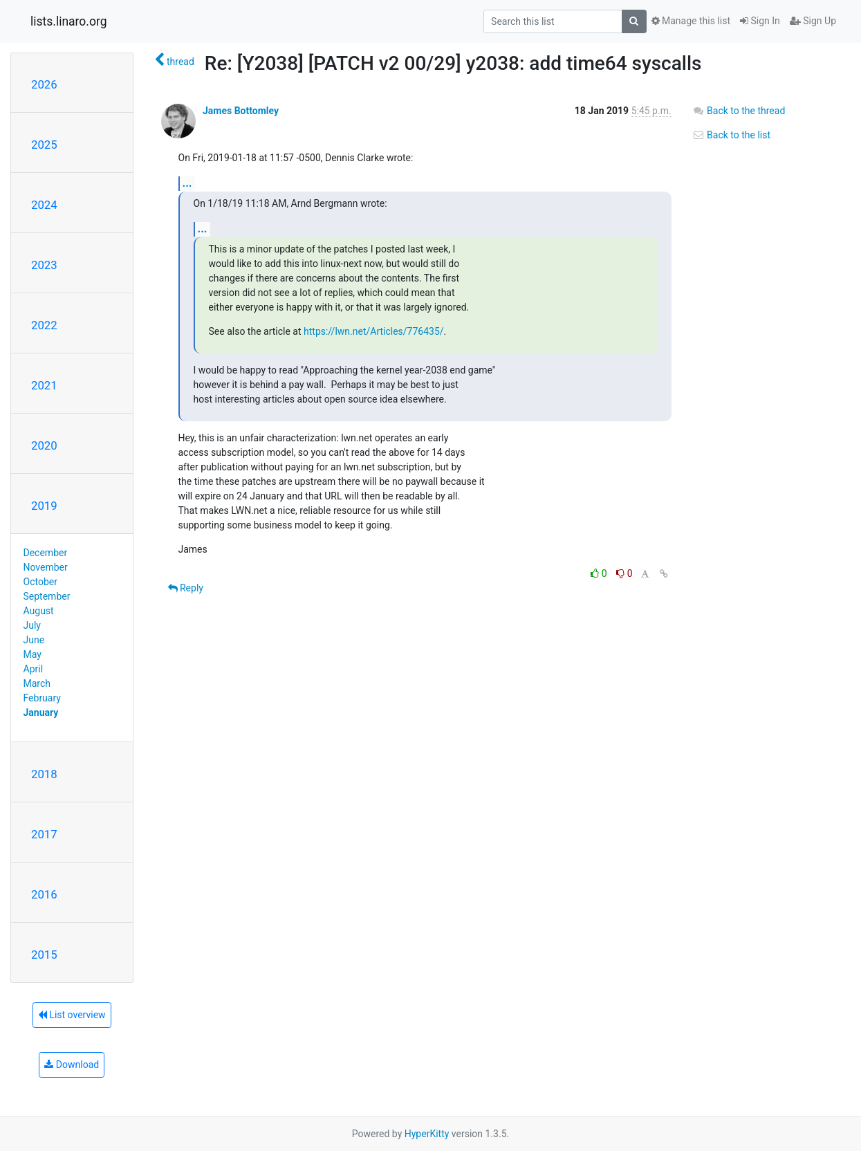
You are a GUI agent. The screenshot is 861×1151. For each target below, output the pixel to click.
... (187, 183)
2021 (44, 385)
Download (71, 1064)
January (41, 712)
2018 (44, 774)
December (46, 552)
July (32, 625)
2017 (44, 834)
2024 (44, 205)
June (34, 639)
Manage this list (690, 20)
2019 (44, 506)
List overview (72, 1014)
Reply (185, 587)
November (46, 567)
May (32, 654)
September (47, 596)
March (37, 683)
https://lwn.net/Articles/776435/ (374, 331)
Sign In (760, 20)
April (34, 668)
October (40, 581)
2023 (44, 265)
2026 (44, 84)
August (39, 610)
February (42, 697)
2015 (44, 954)
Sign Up (813, 20)
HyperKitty (427, 1133)
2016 (44, 894)
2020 (44, 445)
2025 (44, 144)
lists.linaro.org (68, 21)
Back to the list (731, 134)
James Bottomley (241, 110)
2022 (44, 325)
